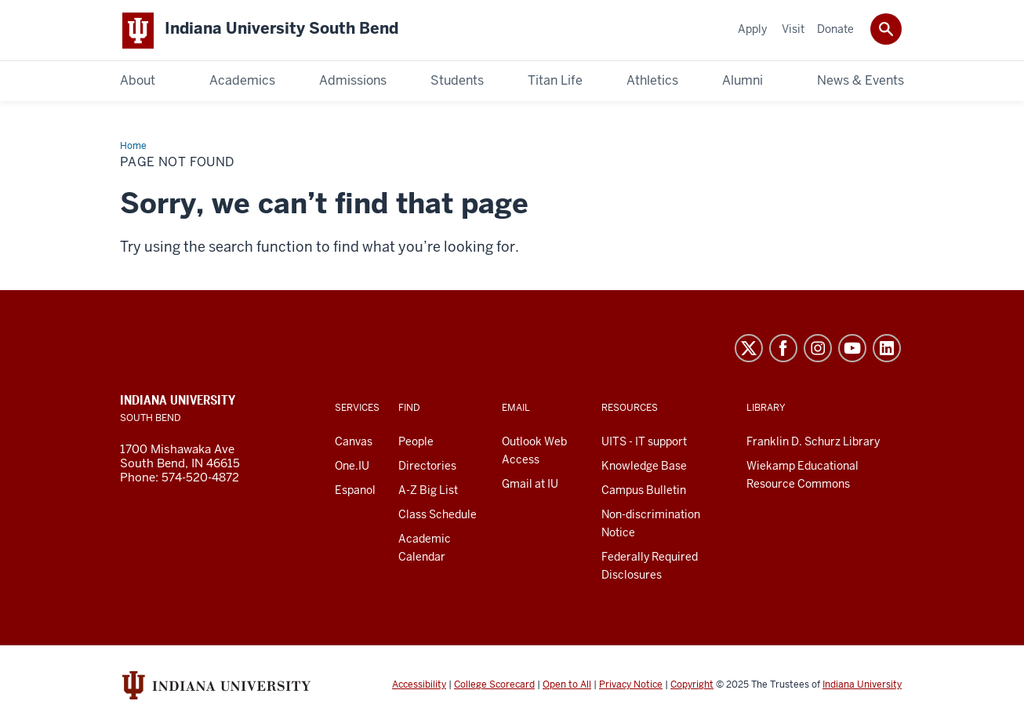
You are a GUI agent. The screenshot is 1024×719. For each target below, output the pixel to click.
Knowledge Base (644, 466)
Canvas (353, 442)
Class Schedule (437, 515)
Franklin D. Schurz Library (813, 442)
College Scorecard (494, 686)
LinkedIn (887, 349)
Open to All (567, 686)
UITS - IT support (644, 442)
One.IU (352, 466)
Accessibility (419, 686)
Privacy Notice (631, 686)
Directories (427, 466)
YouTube (852, 349)
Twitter (749, 349)
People (416, 442)
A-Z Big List (428, 491)
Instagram (818, 349)
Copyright (692, 686)
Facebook (783, 349)
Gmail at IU (530, 485)
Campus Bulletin (643, 491)
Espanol (355, 491)
